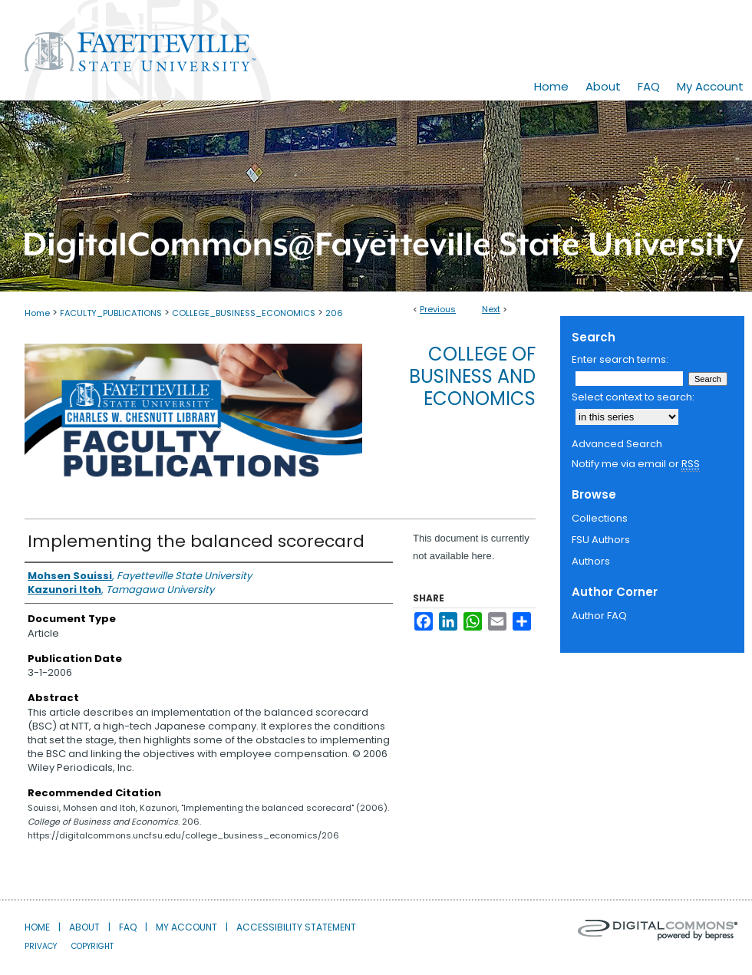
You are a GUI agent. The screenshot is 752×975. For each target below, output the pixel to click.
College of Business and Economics (472, 376)
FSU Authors (601, 539)
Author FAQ (599, 615)
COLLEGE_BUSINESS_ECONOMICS (243, 313)
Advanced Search (617, 443)
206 (334, 313)
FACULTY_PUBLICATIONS (111, 313)
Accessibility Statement (296, 927)
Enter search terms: (620, 359)
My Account (186, 927)
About (84, 927)
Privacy (41, 946)
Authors (591, 561)
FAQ (128, 927)
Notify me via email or (636, 464)
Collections (600, 518)
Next (491, 309)
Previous (438, 309)
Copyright (92, 946)
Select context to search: (633, 397)
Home (37, 313)
